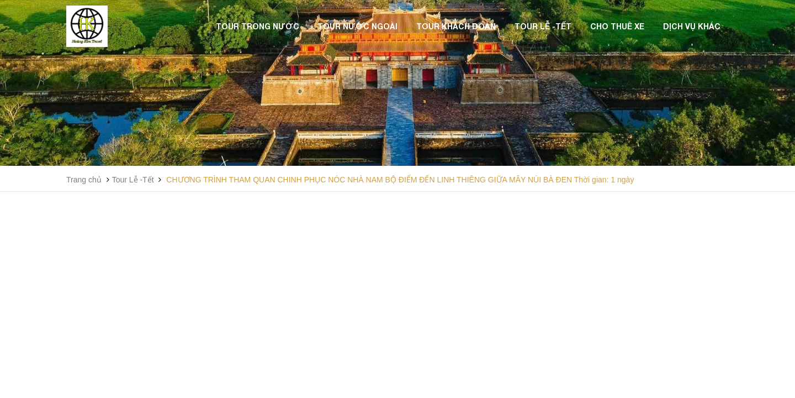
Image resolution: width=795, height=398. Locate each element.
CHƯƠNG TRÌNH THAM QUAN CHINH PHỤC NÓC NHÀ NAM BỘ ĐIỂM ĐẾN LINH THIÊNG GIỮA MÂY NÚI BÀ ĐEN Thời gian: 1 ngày (400, 179)
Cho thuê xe (617, 26)
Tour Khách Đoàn (456, 26)
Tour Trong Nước (257, 26)
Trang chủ (84, 179)
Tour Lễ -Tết (543, 26)
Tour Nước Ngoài (357, 26)
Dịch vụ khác (691, 26)
